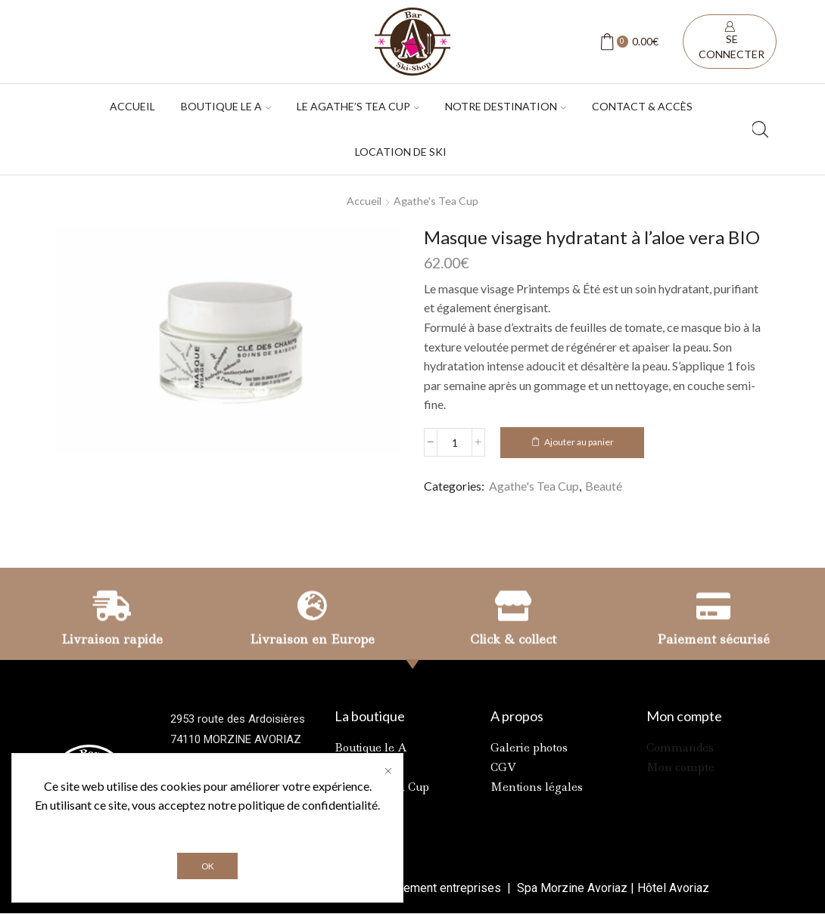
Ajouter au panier (579, 442)
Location (357, 767)
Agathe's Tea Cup (436, 200)
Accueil (132, 106)
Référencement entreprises (429, 888)
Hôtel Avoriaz (673, 888)
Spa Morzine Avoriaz (570, 888)
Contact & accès (642, 106)
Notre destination (505, 106)
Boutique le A (371, 747)
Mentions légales (536, 787)
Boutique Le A (226, 106)
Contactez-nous (211, 821)
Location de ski (401, 151)
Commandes (680, 747)
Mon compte (680, 767)
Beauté (603, 486)
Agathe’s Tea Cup (382, 787)
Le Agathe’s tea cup (358, 106)
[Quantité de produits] (454, 442)
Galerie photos (529, 747)
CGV (503, 767)
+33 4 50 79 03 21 (242, 780)
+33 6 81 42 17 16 (264, 800)
